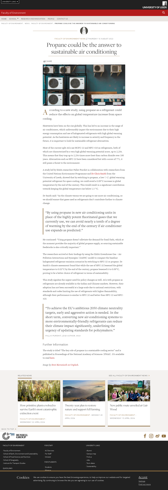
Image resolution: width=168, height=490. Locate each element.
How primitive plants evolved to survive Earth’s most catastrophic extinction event (38, 409)
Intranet (48, 457)
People (51, 18)
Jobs (88, 460)
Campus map (91, 453)
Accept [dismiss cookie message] (143, 477)
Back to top (8, 429)
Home (4, 18)
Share (49, 61)
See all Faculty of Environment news (128, 375)
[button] (164, 12)
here (52, 357)
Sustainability (91, 466)
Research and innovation (33, 18)
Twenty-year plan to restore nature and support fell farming (82, 407)
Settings (142, 481)
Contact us (62, 18)
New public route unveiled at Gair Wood (129, 407)
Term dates (90, 463)
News (27, 23)
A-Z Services (49, 450)
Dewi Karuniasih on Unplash (65, 364)
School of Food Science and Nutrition (16, 457)
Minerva (48, 470)
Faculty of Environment (13, 12)
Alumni (89, 450)
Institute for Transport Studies (14, 463)
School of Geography (11, 460)
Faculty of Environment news (70, 38)
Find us (89, 457)
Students (48, 467)
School (12, 18)
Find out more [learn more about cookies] (145, 484)
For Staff (48, 453)
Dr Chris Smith (98, 173)
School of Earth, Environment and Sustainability (20, 453)
